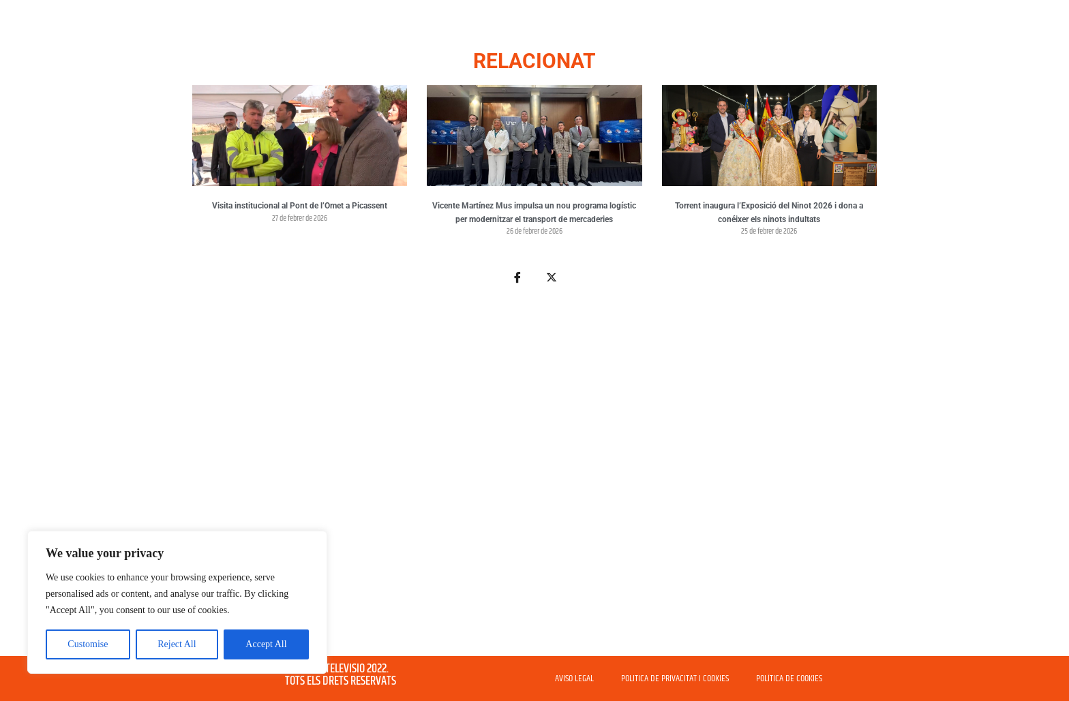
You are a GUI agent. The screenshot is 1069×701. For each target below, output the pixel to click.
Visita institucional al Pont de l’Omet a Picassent (299, 206)
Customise (87, 644)
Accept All (265, 644)
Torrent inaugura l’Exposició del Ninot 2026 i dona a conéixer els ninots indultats (769, 212)
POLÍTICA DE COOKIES (789, 678)
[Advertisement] (534, 478)
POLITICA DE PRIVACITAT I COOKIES (675, 678)
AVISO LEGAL (574, 678)
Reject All (176, 644)
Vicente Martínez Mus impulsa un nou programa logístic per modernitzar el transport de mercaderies (534, 212)
